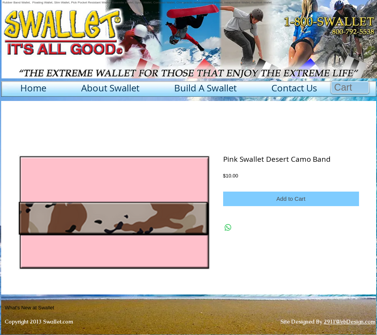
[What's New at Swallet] (48, 308)
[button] (350, 87)
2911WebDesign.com (349, 321)
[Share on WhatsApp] (228, 227)
